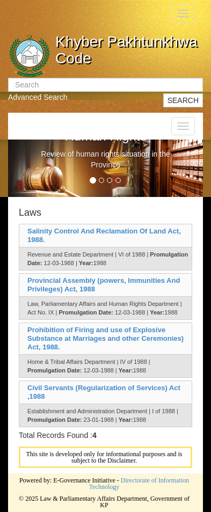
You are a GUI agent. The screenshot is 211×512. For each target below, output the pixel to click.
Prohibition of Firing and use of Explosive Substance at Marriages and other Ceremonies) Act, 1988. (105, 338)
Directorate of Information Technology (139, 484)
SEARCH (183, 100)
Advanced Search (38, 97)
